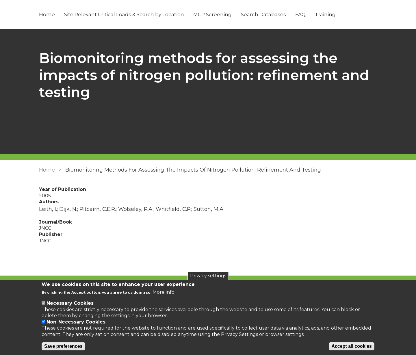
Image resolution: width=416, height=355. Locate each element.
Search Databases (263, 14)
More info (163, 292)
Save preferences (63, 346)
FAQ (300, 14)
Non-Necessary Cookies (76, 322)
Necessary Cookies (70, 303)
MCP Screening (212, 14)
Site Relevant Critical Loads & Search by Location (124, 14)
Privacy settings (208, 275)
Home (47, 14)
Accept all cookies (351, 346)
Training (325, 14)
